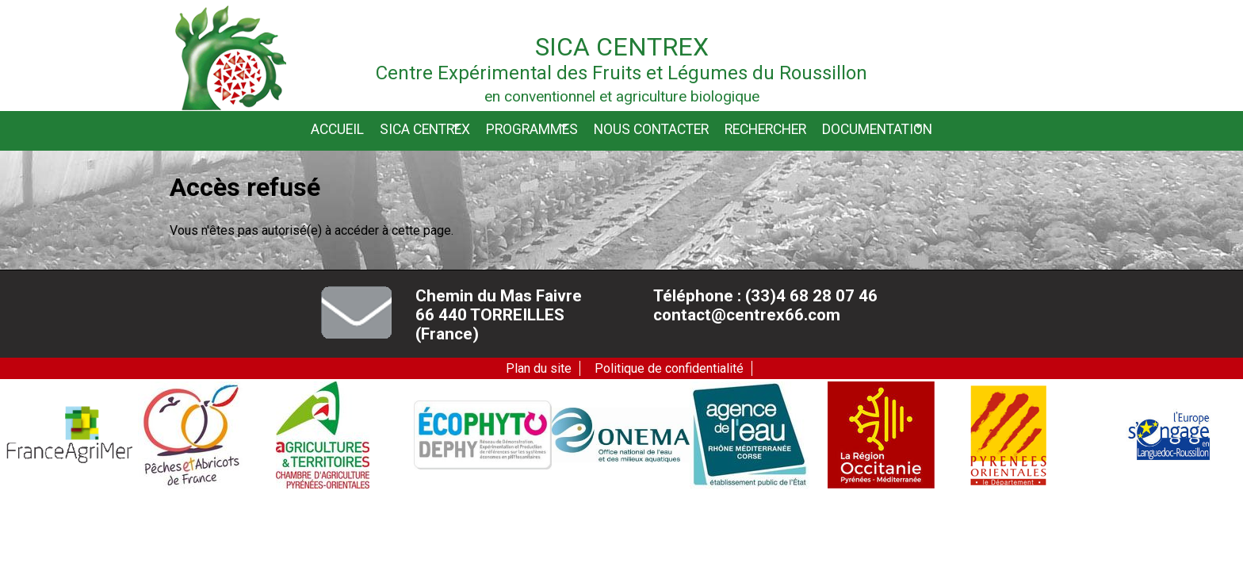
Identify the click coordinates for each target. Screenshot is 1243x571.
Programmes (532, 129)
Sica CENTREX (425, 129)
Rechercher (765, 129)
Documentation (877, 129)
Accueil (337, 129)
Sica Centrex (622, 47)
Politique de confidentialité (669, 368)
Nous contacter (651, 129)
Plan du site (539, 368)
